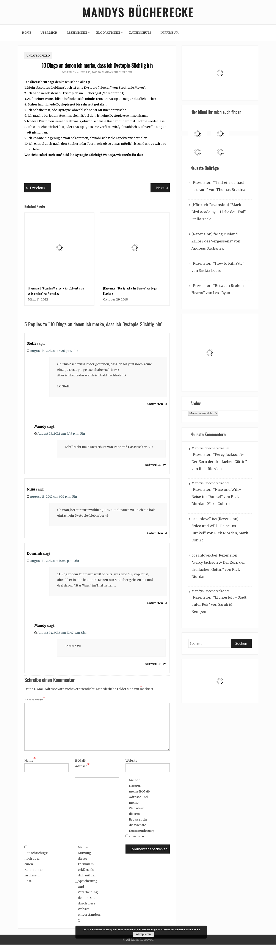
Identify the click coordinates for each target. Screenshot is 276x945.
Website (131, 761)
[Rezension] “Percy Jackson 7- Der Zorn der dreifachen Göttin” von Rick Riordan (219, 462)
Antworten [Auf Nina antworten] (155, 534)
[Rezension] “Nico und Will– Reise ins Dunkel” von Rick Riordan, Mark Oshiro (216, 497)
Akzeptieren (143, 934)
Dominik (34, 554)
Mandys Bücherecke (138, 12)
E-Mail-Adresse (82, 764)
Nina (31, 490)
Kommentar (34, 700)
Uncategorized (38, 56)
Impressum (169, 33)
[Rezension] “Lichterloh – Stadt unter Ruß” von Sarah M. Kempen (218, 605)
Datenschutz (140, 33)
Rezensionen (77, 33)
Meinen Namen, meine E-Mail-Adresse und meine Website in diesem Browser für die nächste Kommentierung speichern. (140, 809)
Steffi (31, 344)
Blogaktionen (108, 33)
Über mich (49, 33)
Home (26, 33)
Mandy (40, 427)
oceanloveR (201, 519)
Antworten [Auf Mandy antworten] (153, 465)
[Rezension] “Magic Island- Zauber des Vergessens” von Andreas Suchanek (215, 242)
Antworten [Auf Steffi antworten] (155, 404)
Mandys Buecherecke (117, 72)
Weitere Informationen (187, 929)
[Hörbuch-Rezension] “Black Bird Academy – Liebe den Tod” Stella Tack (218, 212)
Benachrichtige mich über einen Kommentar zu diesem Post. (35, 864)
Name (30, 760)
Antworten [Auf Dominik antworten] (155, 603)
